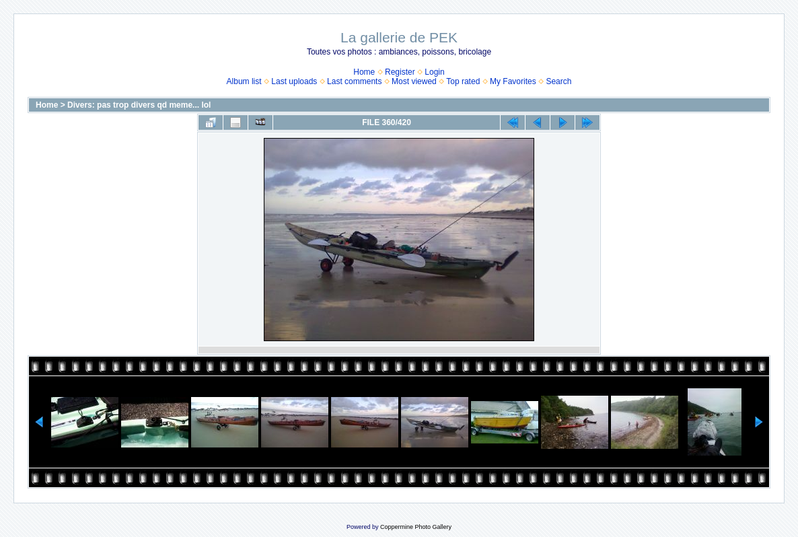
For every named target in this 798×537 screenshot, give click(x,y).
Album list (244, 81)
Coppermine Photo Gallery (415, 527)
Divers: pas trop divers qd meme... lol (139, 105)
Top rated (463, 81)
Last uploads (294, 81)
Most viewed (414, 81)
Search (558, 81)
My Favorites (513, 81)
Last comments (354, 81)
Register (400, 72)
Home (364, 72)
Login (434, 72)
